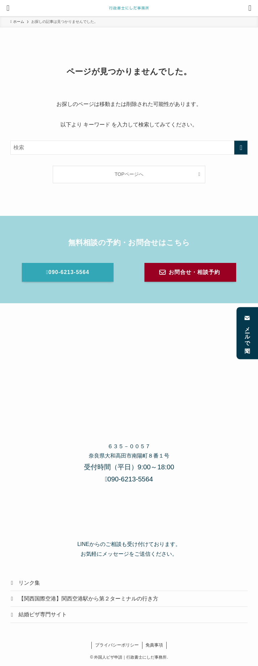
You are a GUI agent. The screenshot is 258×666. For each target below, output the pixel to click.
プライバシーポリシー (117, 645)
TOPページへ (129, 174)
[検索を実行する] (241, 148)
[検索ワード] (129, 148)
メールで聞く (247, 333)
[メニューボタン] (8, 8)
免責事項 (154, 645)
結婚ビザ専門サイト (42, 614)
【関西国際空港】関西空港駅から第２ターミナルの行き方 (88, 598)
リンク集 (29, 583)
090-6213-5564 (129, 479)
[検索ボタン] (250, 8)
